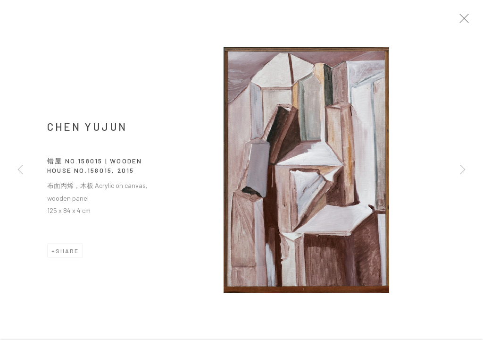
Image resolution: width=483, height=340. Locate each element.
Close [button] (470, 21)
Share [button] (67, 253)
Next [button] (462, 170)
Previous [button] (20, 170)
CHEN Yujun (87, 129)
